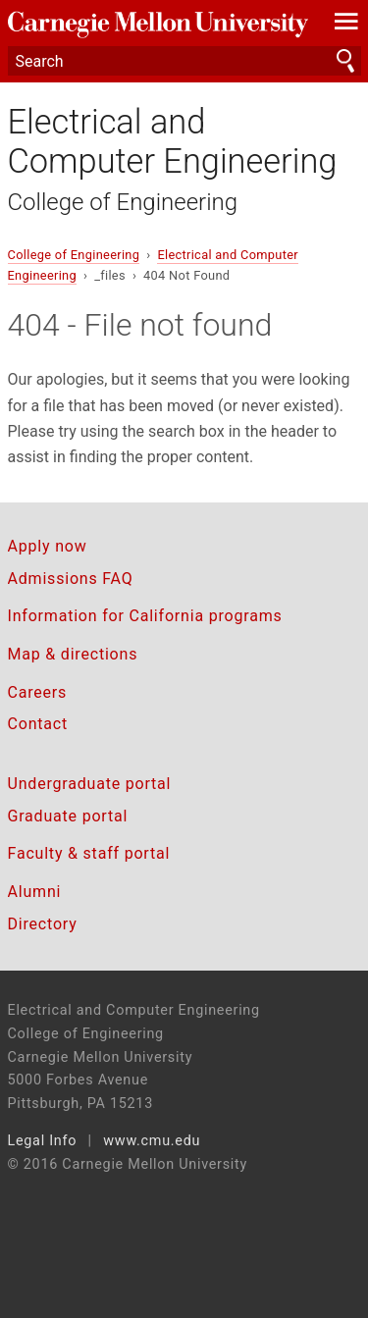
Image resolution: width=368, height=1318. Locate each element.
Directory (43, 924)
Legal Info (43, 1141)
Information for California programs (145, 615)
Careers (38, 692)
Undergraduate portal (90, 783)
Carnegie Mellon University (158, 25)
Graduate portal (68, 816)
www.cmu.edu (151, 1141)
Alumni (35, 891)
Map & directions (73, 654)
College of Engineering (123, 202)
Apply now (47, 546)
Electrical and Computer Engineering (173, 142)
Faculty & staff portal (89, 853)
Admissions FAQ (70, 578)
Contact (38, 723)
